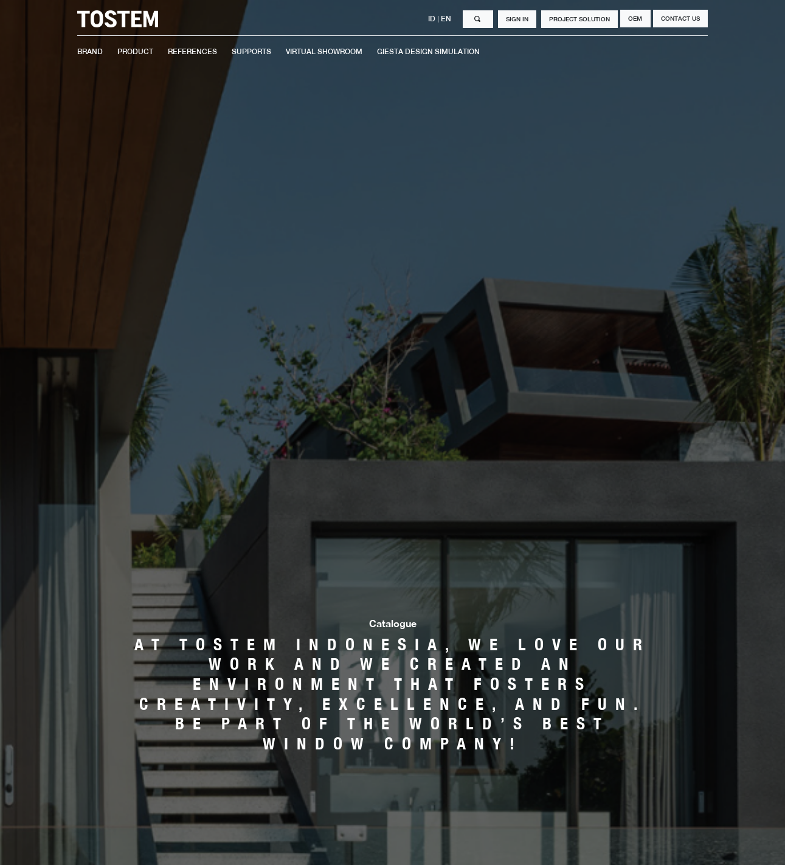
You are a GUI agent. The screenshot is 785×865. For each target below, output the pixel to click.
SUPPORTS (251, 51)
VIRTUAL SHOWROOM (324, 51)
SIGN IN (517, 19)
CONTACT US (680, 18)
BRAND (90, 51)
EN (447, 19)
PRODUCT (135, 51)
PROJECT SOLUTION (579, 19)
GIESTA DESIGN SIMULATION (428, 51)
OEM (635, 18)
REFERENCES (192, 51)
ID (432, 19)
